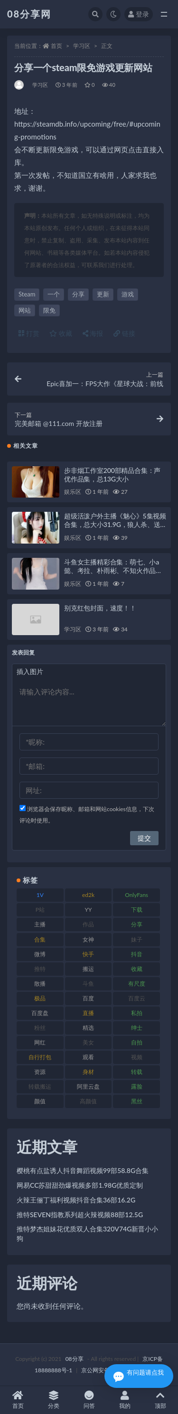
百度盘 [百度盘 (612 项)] (39, 1013)
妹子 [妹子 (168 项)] (136, 939)
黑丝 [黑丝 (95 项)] (136, 1101)
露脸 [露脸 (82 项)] (136, 1086)
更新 (103, 294)
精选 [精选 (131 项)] (88, 1027)
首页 (56, 45)
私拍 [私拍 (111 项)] (136, 1013)
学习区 (81, 45)
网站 (25, 310)
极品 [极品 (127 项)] (40, 998)
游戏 (128, 294)
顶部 (160, 1400)
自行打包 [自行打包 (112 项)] (39, 1057)
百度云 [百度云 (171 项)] (136, 998)
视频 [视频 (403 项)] (136, 1057)
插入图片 (30, 671)
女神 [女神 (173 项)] (88, 939)
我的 (124, 1400)
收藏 (60, 333)
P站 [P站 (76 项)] (40, 909)
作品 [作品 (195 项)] (88, 924)
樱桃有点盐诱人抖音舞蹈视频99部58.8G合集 (83, 1170)
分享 (78, 294)
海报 (93, 333)
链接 (124, 333)
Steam (27, 294)
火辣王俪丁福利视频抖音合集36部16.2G (76, 1200)
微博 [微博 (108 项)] (40, 954)
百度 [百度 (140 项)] (88, 998)
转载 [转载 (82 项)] (136, 1071)
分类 (53, 1400)
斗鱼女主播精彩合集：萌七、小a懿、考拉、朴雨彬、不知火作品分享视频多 (113, 570)
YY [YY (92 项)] (88, 909)
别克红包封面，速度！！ (100, 608)
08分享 (75, 1358)
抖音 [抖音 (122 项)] (136, 954)
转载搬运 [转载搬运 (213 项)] (39, 1086)
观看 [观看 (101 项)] (88, 1057)
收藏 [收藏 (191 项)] (136, 968)
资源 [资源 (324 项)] (40, 1071)
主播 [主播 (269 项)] (40, 924)
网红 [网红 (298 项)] (40, 1042)
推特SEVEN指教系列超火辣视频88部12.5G (80, 1215)
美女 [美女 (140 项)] (88, 1042)
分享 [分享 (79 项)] (136, 924)
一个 (53, 294)
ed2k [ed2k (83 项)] (88, 894)
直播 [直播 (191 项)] (88, 1013)
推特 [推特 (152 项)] (40, 968)
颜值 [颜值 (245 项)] (40, 1101)
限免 (49, 310)
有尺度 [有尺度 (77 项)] (136, 983)
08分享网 (29, 13)
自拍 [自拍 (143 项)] (136, 1042)
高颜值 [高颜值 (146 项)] (88, 1101)
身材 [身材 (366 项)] (88, 1071)
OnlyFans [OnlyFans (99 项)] (136, 894)
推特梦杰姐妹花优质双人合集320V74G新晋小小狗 (87, 1233)
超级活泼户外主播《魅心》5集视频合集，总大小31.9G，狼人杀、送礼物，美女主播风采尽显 (115, 524)
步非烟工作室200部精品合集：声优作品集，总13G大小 (112, 474)
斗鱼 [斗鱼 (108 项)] (88, 983)
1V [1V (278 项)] (40, 894)
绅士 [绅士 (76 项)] (136, 1027)
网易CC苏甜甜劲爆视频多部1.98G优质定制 (80, 1185)
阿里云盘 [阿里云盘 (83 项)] (88, 1086)
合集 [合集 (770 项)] (40, 939)
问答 (89, 1400)
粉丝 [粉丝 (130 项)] (40, 1027)
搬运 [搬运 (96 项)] (88, 968)
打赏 (29, 333)
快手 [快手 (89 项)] (88, 954)
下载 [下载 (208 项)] (136, 909)
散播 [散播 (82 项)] (40, 983)
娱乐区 (72, 491)
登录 (138, 14)
